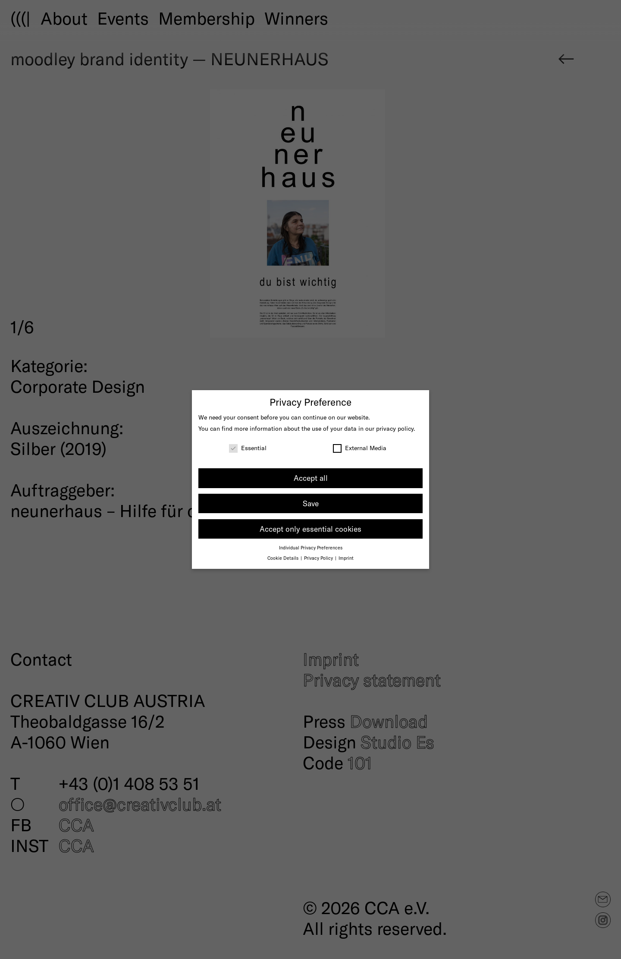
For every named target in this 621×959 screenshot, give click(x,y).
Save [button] (311, 503)
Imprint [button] (346, 558)
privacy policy (395, 428)
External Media (359, 447)
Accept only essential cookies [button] (310, 528)
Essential (248, 447)
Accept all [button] (311, 478)
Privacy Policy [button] (319, 558)
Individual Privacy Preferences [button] (310, 547)
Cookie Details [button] (283, 558)
